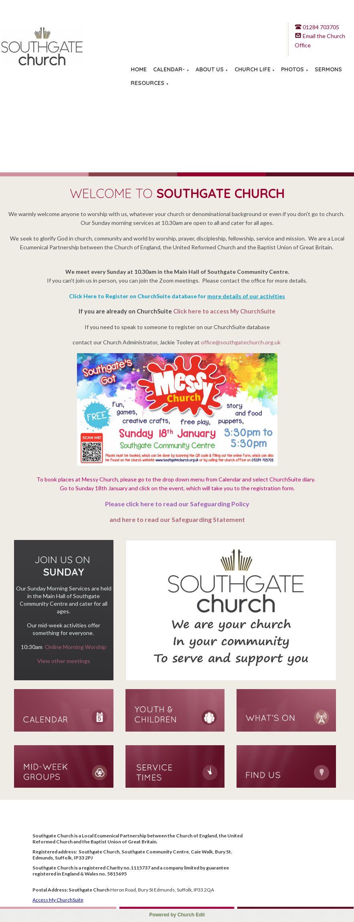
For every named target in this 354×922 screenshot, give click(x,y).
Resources (147, 83)
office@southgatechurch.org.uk (241, 342)
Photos (292, 69)
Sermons (328, 69)
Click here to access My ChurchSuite (224, 311)
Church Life (253, 69)
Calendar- (169, 69)
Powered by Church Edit (177, 915)
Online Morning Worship (75, 646)
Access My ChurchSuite (57, 900)
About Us (210, 69)
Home (139, 69)
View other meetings (63, 660)
